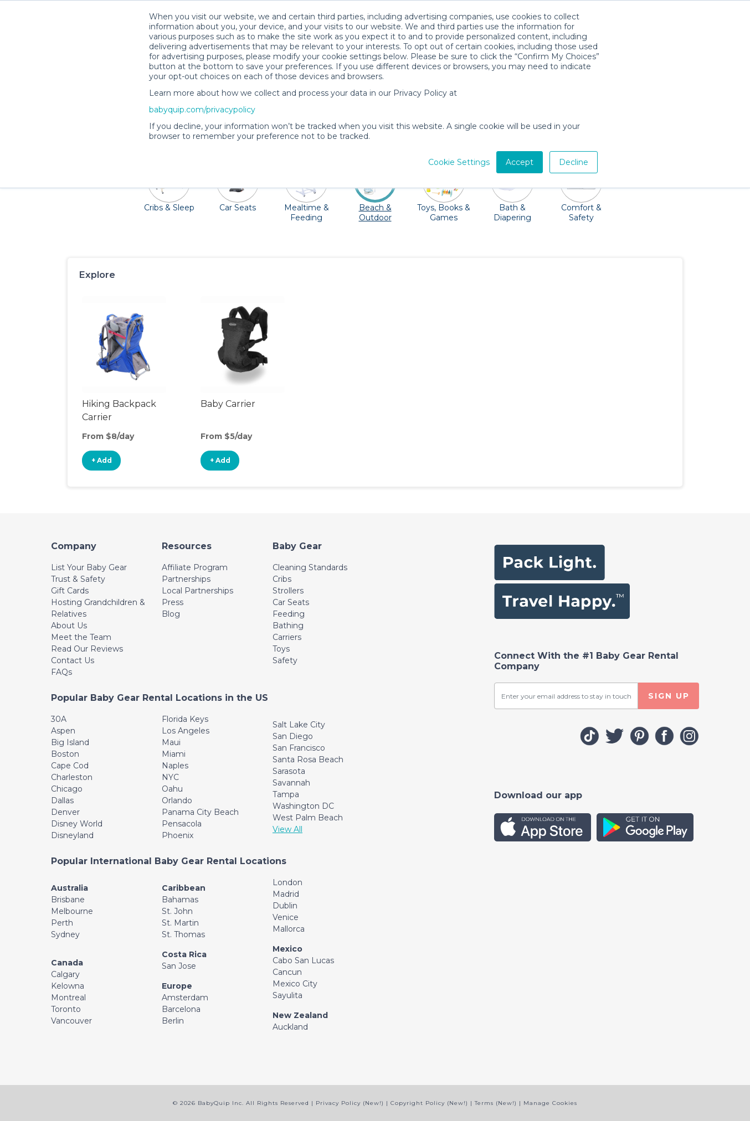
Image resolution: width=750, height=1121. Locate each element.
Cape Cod (70, 766)
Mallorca (289, 929)
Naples (175, 766)
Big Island (70, 742)
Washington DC (303, 806)
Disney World (76, 824)
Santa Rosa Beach (308, 759)
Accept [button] (519, 162)
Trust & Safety (78, 579)
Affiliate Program (195, 567)
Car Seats (291, 602)
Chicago (67, 789)
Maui (171, 742)
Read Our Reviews (87, 649)
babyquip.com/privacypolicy (202, 110)
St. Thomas (183, 934)
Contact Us (72, 660)
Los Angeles (185, 731)
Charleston (72, 777)
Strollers (288, 591)
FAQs (61, 672)
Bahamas (180, 900)
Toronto (66, 1009)
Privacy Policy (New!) (350, 1103)
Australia (69, 888)
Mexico (287, 949)
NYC (170, 777)
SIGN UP (669, 696)
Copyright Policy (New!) (429, 1103)
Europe (177, 986)
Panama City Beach (200, 812)
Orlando (177, 800)
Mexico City (295, 984)
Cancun (287, 972)
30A (58, 719)
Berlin (173, 1021)
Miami (174, 754)
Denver (65, 812)
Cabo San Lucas (303, 960)
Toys (281, 649)
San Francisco (299, 748)
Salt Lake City (299, 725)
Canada (67, 963)
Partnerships (186, 579)
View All (287, 829)
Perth (62, 923)
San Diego (293, 736)
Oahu (172, 789)
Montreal (68, 998)
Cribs (282, 579)
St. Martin (180, 923)
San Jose (179, 966)
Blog (171, 614)
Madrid (286, 894)
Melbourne (72, 911)
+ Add (101, 460)
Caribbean (184, 888)
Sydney (65, 934)
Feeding (289, 614)
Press (172, 602)
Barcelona (181, 1009)
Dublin (285, 906)
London (287, 882)
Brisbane (68, 900)
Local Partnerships (197, 591)
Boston (65, 754)
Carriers (287, 637)
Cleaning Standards (310, 567)
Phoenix (177, 835)
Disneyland (72, 835)
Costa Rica (184, 954)
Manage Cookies (550, 1103)
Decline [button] (573, 162)
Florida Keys (185, 719)
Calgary (65, 974)
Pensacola (182, 824)
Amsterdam (185, 998)
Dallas (62, 800)
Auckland (290, 1027)
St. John (177, 911)
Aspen (63, 731)
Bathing (288, 626)
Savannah (291, 783)
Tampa (286, 794)
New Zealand (300, 1015)
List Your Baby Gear (89, 567)
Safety (285, 660)
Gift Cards (70, 591)
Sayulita (287, 995)
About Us (69, 626)
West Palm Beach (308, 818)
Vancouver (71, 1021)
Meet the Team (81, 637)
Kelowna (67, 986)
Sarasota (289, 771)
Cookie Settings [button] (459, 162)
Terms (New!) (496, 1103)
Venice (286, 917)
